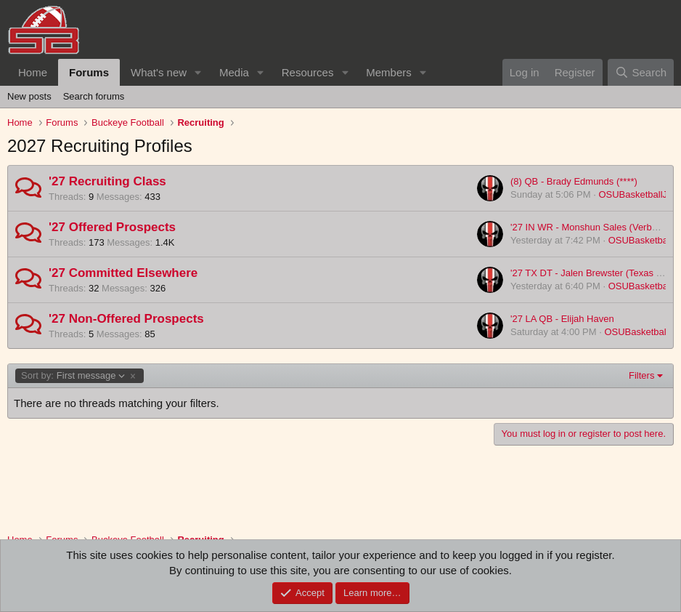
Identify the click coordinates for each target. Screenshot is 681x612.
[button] (198, 72)
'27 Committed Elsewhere (123, 273)
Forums (89, 72)
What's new (159, 72)
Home (32, 72)
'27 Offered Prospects (112, 227)
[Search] (641, 72)
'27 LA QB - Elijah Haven (562, 318)
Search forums (94, 96)
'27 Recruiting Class (107, 181)
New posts (29, 96)
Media (234, 72)
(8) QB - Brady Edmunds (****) (573, 181)
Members (389, 72)
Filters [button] (641, 375)
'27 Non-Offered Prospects (126, 319)
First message (73, 376)
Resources (308, 72)
